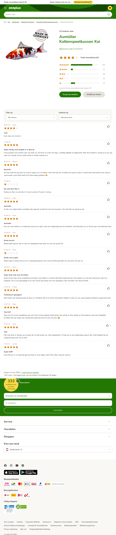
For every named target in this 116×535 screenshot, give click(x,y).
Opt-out (23, 529)
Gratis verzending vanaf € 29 (15, 2)
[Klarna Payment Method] (34, 484)
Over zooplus (9, 522)
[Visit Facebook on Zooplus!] (5, 465)
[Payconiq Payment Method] (7, 484)
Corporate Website (33, 522)
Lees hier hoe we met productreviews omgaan (75, 88)
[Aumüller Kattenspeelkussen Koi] (27, 50)
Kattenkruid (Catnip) (27, 22)
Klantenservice (56, 525)
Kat (9, 22)
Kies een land (11, 443)
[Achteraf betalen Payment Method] (58, 484)
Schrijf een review (94, 94)
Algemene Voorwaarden (63, 522)
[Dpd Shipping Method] (7, 495)
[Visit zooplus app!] (11, 474)
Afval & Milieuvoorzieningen (14, 525)
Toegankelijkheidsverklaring (39, 529)
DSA (77, 522)
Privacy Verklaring (10, 529)
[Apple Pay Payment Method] (27, 484)
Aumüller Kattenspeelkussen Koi (47, 22)
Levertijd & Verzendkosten (38, 525)
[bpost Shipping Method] (27, 495)
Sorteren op (63, 112)
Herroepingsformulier (90, 522)
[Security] (9, 509)
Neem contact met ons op (60, 2)
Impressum (47, 522)
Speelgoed (15, 22)
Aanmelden (58, 410)
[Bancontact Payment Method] (13, 484)
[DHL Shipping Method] (13, 495)
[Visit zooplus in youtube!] (16, 465)
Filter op (9, 112)
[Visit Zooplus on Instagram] (11, 465)
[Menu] (5, 8)
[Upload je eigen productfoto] (71, 49)
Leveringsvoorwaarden (30, 372)
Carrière (20, 522)
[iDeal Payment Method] (47, 484)
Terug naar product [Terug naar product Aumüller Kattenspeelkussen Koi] (70, 94)
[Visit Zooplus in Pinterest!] (22, 465)
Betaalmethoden (70, 525)
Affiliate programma (87, 525)
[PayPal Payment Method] (41, 484)
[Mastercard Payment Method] (20, 484)
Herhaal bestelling (83, 2)
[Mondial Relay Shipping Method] (20, 495)
